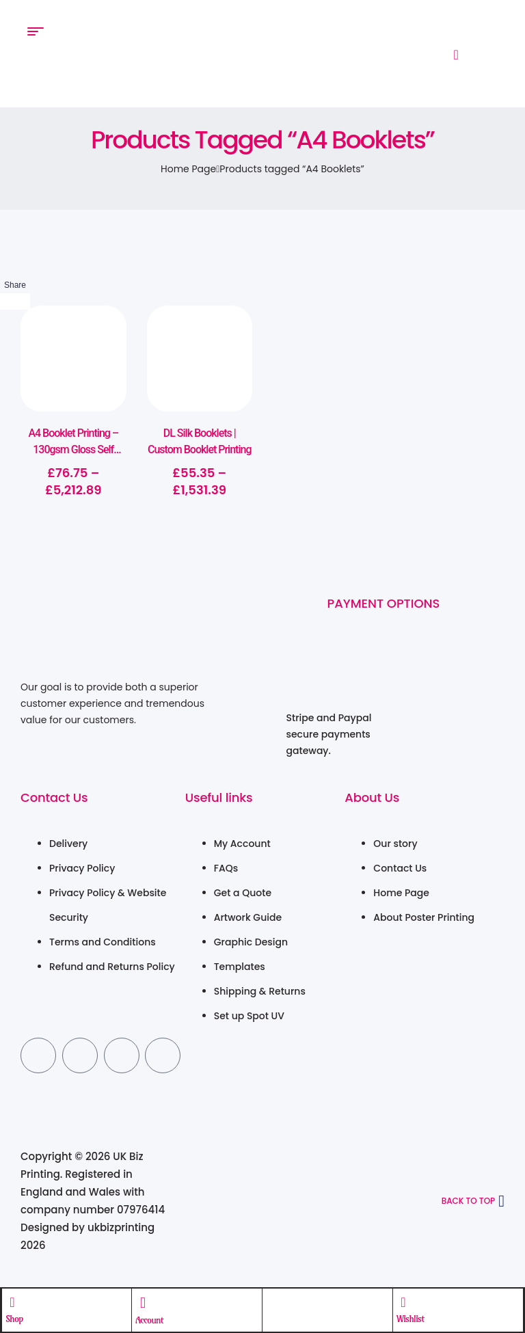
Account (150, 1319)
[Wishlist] (403, 1301)
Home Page (188, 169)
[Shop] (13, 1301)
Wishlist (410, 1318)
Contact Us (54, 797)
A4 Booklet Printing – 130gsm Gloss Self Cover (73, 449)
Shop (15, 1318)
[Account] (143, 1302)
